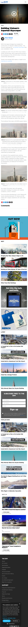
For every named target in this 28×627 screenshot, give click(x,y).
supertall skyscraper (19, 47)
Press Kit (4, 591)
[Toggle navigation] (25, 2)
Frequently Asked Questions (8, 587)
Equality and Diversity (7, 598)
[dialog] (11, 614)
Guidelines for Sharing (7, 589)
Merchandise (5, 565)
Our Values (4, 577)
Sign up (14, 409)
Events (3, 575)
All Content (4, 563)
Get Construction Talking (8, 573)
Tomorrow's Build (6, 571)
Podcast (4, 569)
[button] (11, 618)
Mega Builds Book (6, 567)
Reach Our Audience (7, 582)
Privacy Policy (22, 415)
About (3, 561)
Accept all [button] (6, 620)
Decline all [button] (15, 620)
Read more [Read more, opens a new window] (5, 616)
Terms (3, 596)
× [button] (19, 603)
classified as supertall (6, 61)
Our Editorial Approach (7, 579)
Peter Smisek (9, 37)
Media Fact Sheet (6, 593)
